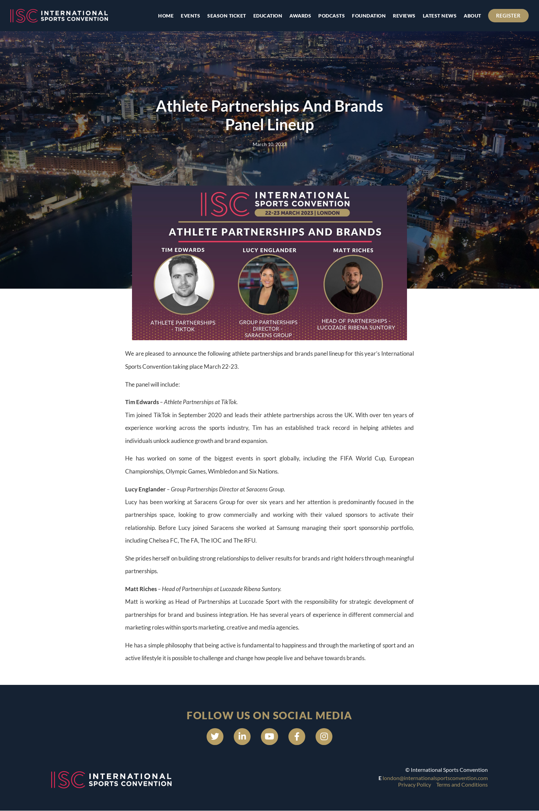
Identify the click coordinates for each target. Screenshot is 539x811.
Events (190, 16)
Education (267, 16)
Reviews (404, 16)
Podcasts (331, 16)
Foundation (369, 16)
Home (166, 16)
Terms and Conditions (462, 784)
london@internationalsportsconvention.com (435, 778)
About (472, 16)
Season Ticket (226, 16)
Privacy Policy (414, 784)
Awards (300, 16)
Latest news (439, 16)
